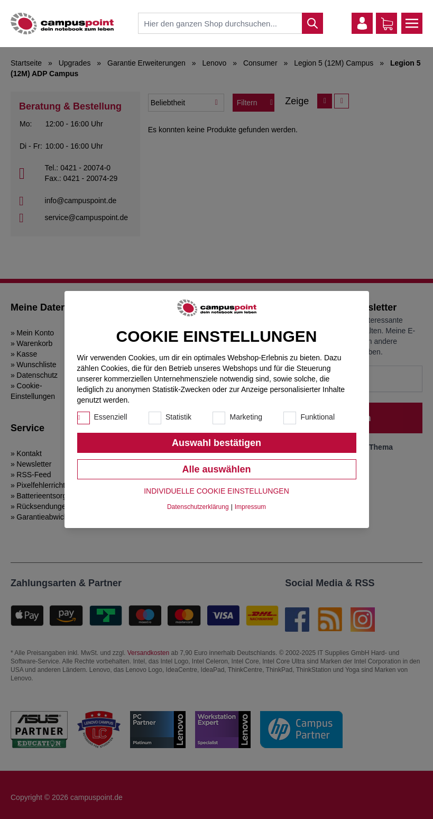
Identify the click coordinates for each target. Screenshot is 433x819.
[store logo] (62, 23)
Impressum (250, 507)
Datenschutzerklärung (198, 507)
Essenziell (110, 417)
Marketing (245, 417)
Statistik (178, 417)
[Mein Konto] (362, 23)
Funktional (317, 417)
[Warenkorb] (387, 23)
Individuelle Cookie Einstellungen (216, 491)
